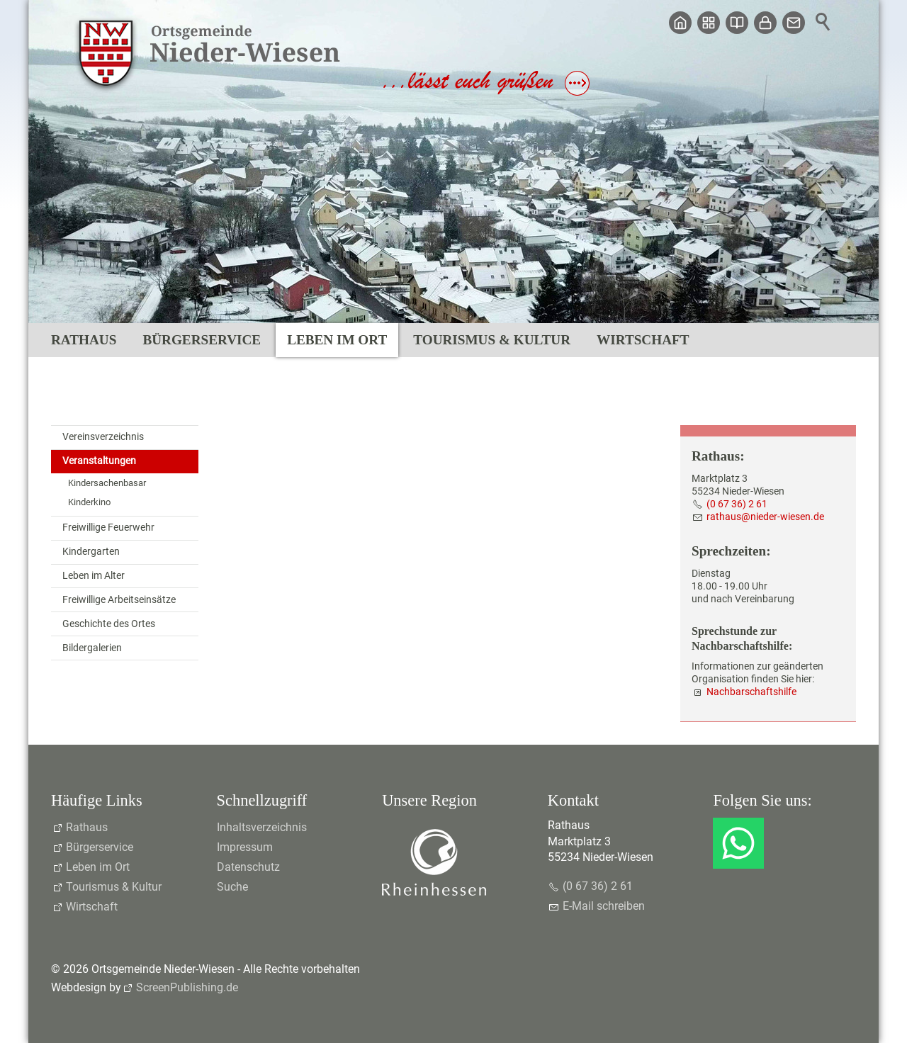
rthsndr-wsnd (765, 517)
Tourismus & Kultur (491, 339)
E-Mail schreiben (604, 906)
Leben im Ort (337, 339)
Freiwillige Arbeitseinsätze (119, 600)
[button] (738, 843)
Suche (232, 886)
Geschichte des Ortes (108, 624)
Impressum (245, 847)
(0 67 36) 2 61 (736, 504)
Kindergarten (91, 552)
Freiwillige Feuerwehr (108, 528)
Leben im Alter (93, 576)
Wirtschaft (643, 339)
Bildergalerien (92, 648)
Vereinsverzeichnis (103, 437)
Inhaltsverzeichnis (262, 827)
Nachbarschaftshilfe (751, 692)
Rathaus (83, 339)
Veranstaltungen (99, 461)
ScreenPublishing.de (187, 987)
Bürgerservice (201, 339)
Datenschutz (248, 867)
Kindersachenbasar (107, 483)
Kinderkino (89, 502)
